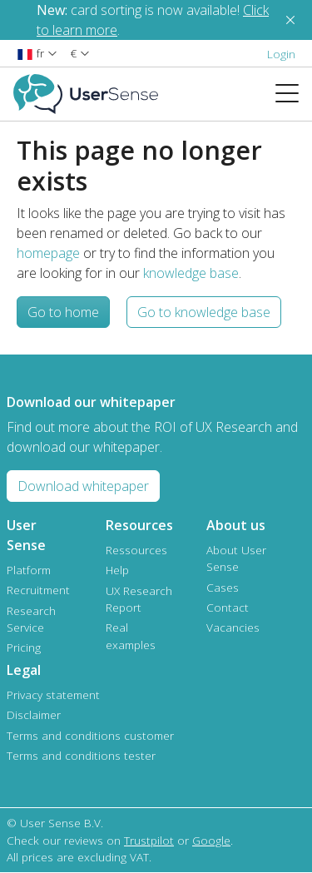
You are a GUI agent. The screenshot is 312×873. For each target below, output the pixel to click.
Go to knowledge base (203, 312)
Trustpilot (149, 840)
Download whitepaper (83, 486)
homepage (48, 253)
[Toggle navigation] (293, 94)
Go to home (63, 312)
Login (281, 54)
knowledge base (191, 273)
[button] (37, 53)
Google (211, 840)
